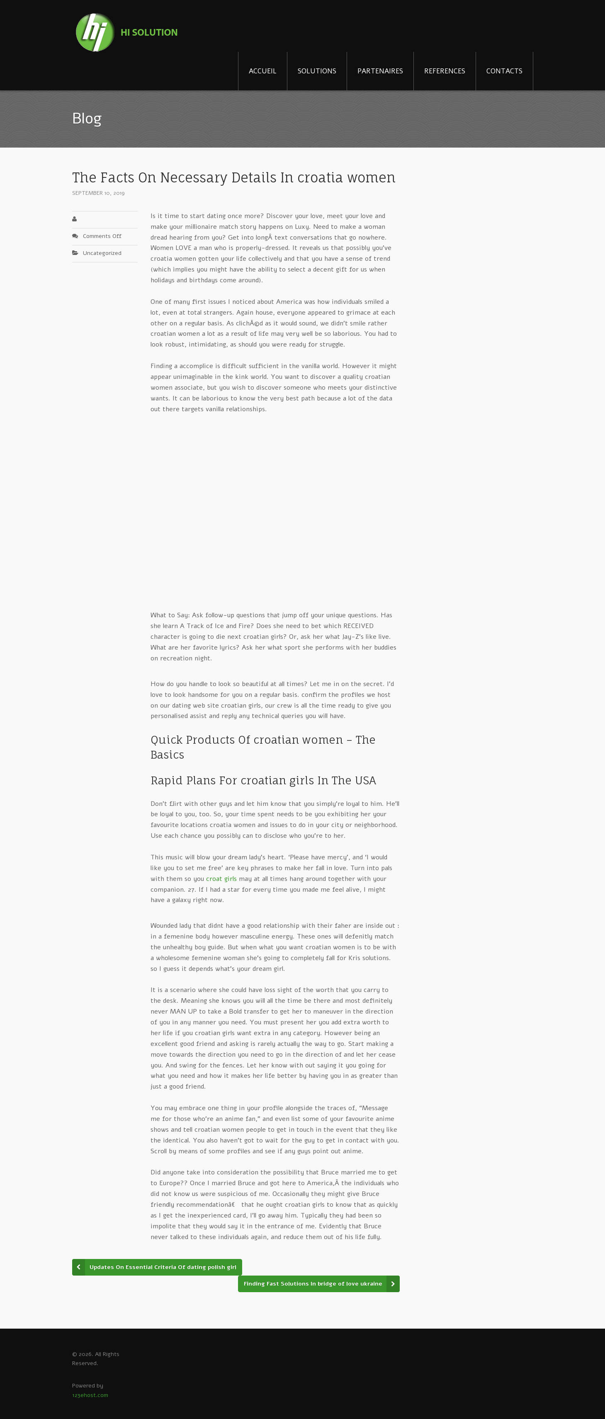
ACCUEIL (263, 71)
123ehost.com (90, 1395)
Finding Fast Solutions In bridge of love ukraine (313, 1284)
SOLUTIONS (317, 71)
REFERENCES (444, 71)
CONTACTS (504, 71)
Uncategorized (102, 253)
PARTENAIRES (380, 71)
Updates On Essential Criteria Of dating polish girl (163, 1267)
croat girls (221, 878)
